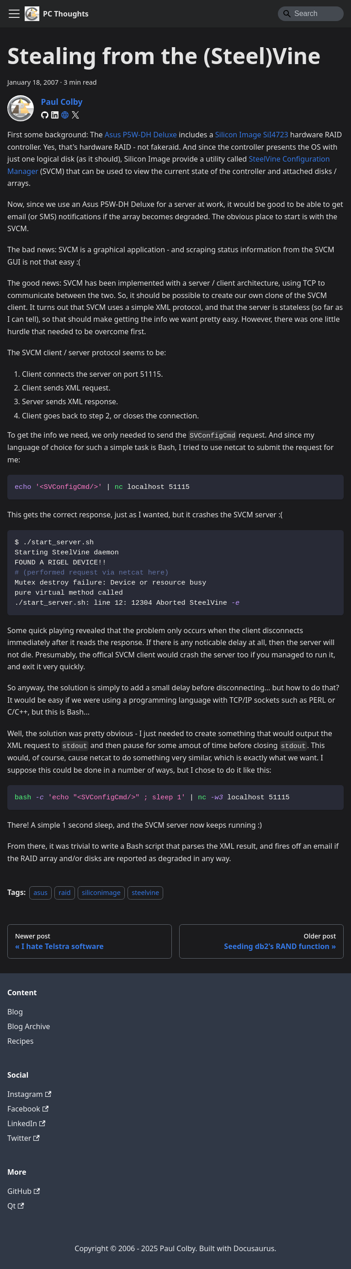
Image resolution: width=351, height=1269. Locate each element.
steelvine (145, 892)
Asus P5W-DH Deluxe (141, 135)
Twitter (23, 1138)
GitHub (23, 1191)
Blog (15, 1012)
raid (64, 892)
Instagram (29, 1094)
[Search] (311, 13)
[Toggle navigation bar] (14, 14)
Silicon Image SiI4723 (251, 135)
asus (40, 892)
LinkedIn (26, 1123)
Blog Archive (28, 1026)
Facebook (27, 1109)
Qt (15, 1206)
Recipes (20, 1041)
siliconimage (101, 892)
